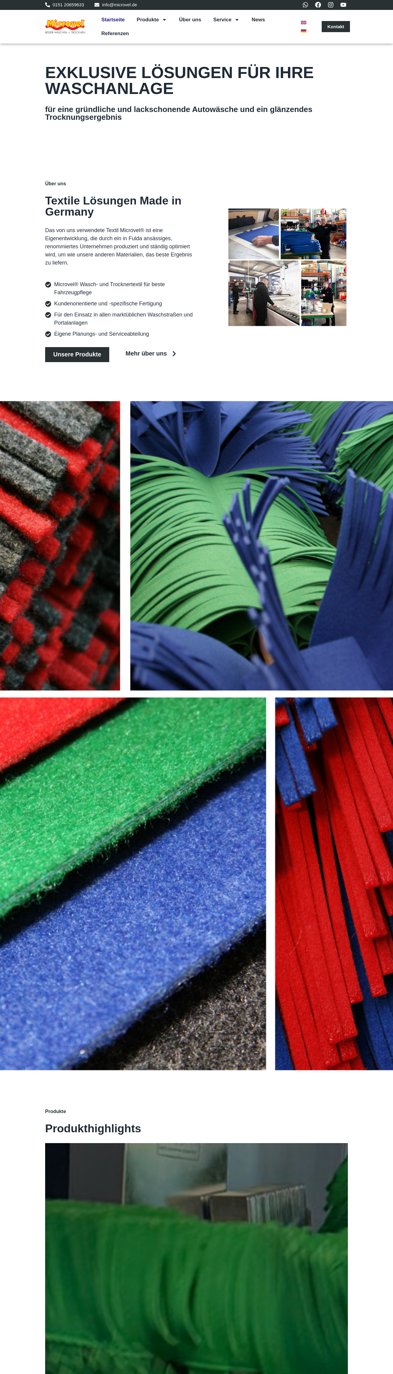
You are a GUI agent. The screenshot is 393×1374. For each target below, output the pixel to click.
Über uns (190, 20)
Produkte (152, 19)
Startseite (113, 20)
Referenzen (115, 33)
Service (226, 19)
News (258, 20)
